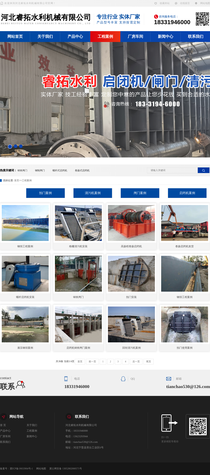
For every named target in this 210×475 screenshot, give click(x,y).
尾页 (148, 361)
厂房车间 (135, 36)
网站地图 (205, 3)
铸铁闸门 (22, 170)
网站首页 (15, 36)
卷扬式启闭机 (82, 170)
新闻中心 (165, 36)
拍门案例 (45, 193)
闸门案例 (140, 193)
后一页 (136, 361)
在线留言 (185, 3)
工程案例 (105, 36)
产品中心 (75, 36)
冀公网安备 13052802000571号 (65, 468)
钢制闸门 (40, 170)
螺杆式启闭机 (59, 170)
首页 (16, 180)
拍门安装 (131, 297)
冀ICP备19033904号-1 (21, 468)
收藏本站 (165, 3)
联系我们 (5, 442)
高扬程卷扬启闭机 (131, 246)
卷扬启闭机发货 (184, 246)
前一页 (92, 361)
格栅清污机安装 (78, 246)
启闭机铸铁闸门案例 (78, 347)
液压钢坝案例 (25, 347)
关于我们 (45, 36)
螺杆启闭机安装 (25, 297)
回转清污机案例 (131, 347)
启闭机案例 (187, 193)
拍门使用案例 (184, 347)
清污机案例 (93, 193)
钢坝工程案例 (25, 246)
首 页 (3, 425)
